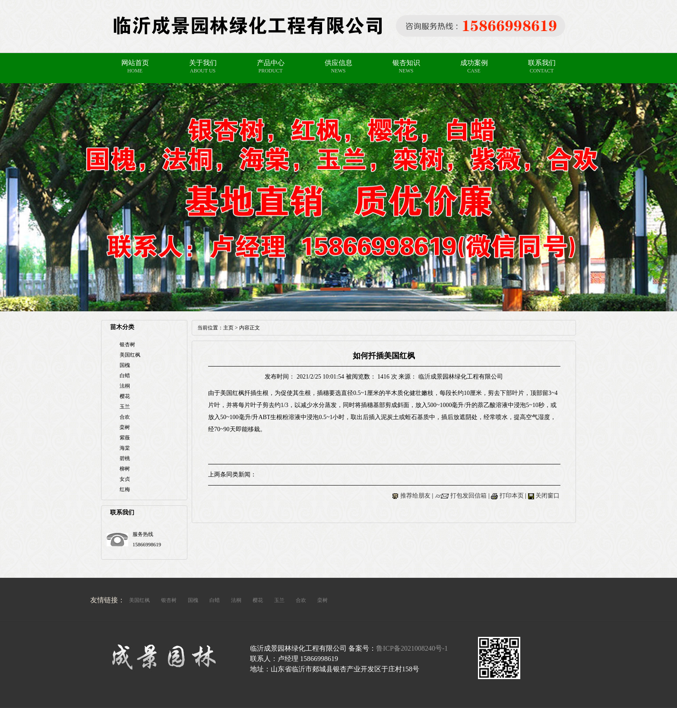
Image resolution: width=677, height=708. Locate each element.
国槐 (125, 365)
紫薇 (125, 438)
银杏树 (127, 344)
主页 (228, 328)
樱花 (125, 396)
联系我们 (542, 62)
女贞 (125, 479)
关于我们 (203, 62)
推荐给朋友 (415, 495)
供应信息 (338, 62)
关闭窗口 (547, 495)
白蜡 (125, 376)
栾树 (125, 427)
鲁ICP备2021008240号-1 (412, 648)
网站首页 (135, 62)
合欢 (125, 417)
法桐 (125, 386)
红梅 (125, 489)
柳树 (125, 469)
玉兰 (125, 407)
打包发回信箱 (468, 495)
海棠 (125, 448)
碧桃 (125, 458)
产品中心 (271, 62)
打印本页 (512, 495)
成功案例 (474, 62)
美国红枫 (130, 355)
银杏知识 (406, 62)
